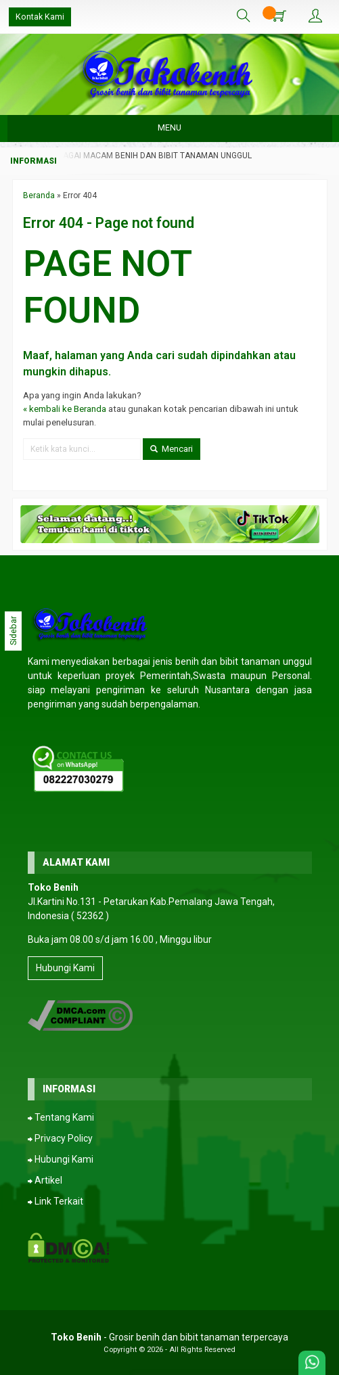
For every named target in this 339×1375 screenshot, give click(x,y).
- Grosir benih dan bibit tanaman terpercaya (169, 1337)
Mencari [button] (171, 449)
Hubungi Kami (65, 967)
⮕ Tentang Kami (61, 1117)
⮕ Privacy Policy (60, 1138)
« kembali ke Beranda (64, 409)
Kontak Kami (40, 16)
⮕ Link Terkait (55, 1201)
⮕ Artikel (45, 1180)
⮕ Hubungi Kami (60, 1159)
